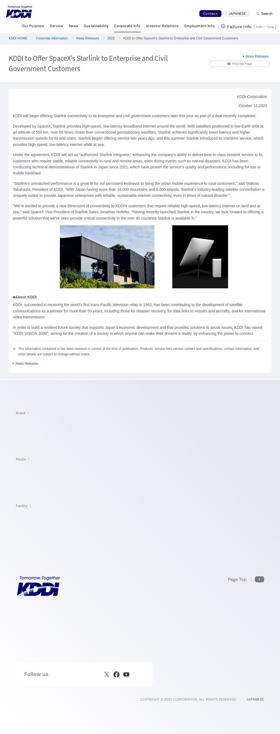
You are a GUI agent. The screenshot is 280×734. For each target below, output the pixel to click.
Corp (271, 27)
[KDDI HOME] (38, 586)
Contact (210, 13)
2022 (111, 38)
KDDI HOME (18, 38)
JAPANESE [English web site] (255, 699)
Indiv (260, 27)
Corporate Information (52, 38)
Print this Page (239, 63)
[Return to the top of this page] (246, 579)
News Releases (87, 38)
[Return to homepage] (19, 11)
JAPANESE (239, 13)
